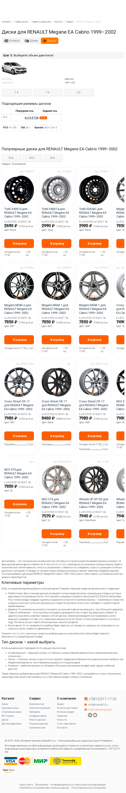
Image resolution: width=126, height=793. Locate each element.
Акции (60, 704)
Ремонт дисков (37, 719)
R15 (32, 157)
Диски (51, 40)
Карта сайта (26, 784)
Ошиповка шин (37, 727)
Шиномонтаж (36, 704)
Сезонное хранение (39, 708)
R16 (52, 157)
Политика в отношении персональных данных (44, 787)
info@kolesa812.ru (98, 704)
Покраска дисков (38, 723)
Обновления (41, 784)
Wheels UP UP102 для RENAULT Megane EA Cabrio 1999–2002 (93, 503)
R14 (11, 157)
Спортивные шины (11, 712)
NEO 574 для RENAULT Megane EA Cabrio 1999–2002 (18, 473)
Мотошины (8, 715)
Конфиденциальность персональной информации (78, 784)
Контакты (62, 727)
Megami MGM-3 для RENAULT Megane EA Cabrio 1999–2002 (18, 309)
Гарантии (62, 715)
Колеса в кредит (65, 712)
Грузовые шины (10, 708)
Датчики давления (11, 723)
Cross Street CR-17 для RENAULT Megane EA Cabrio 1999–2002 (18, 405)
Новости (62, 719)
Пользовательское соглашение (89, 787)
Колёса (14, 40)
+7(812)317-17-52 (103, 699)
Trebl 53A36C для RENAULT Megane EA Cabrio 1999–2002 (92, 212)
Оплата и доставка (67, 708)
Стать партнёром (66, 723)
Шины (34, 40)
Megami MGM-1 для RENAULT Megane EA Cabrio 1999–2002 (55, 309)
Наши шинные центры (100, 709)
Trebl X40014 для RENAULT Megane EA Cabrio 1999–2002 (18, 212)
